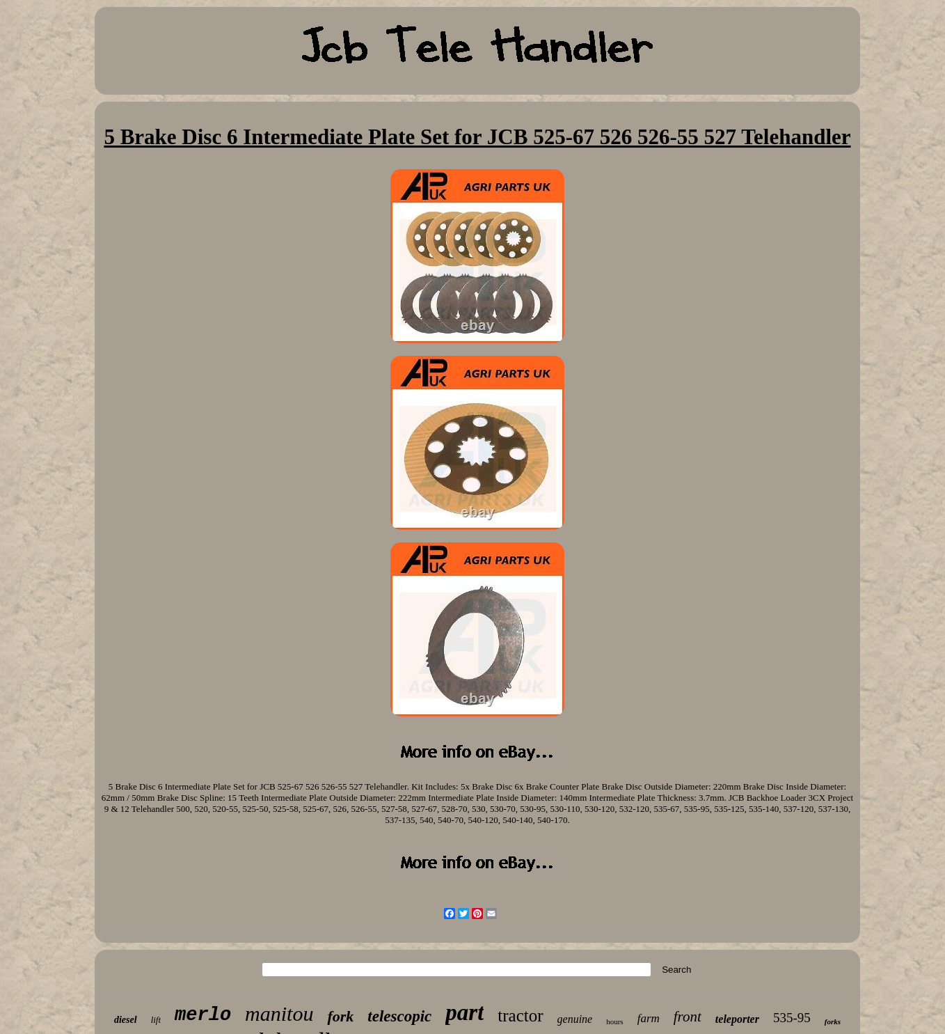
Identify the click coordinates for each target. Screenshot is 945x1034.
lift (156, 1020)
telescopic (399, 1016)
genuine (575, 1019)
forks (833, 1021)
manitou (279, 1013)
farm (648, 1018)
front (687, 1016)
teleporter (737, 1019)
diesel (125, 1020)
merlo (203, 1015)
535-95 (792, 1017)
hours (614, 1021)
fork (340, 1016)
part (464, 1012)
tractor (520, 1015)
